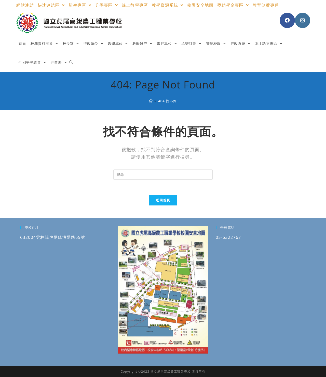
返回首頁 (163, 200)
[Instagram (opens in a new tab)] (302, 20)
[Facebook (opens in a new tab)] (287, 20)
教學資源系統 (167, 5)
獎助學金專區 (233, 5)
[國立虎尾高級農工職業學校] (151, 101)
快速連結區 (51, 5)
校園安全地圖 (200, 5)
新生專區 (80, 5)
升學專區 (106, 5)
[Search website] (71, 62)
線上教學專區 (135, 5)
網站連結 (25, 5)
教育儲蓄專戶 (266, 5)
